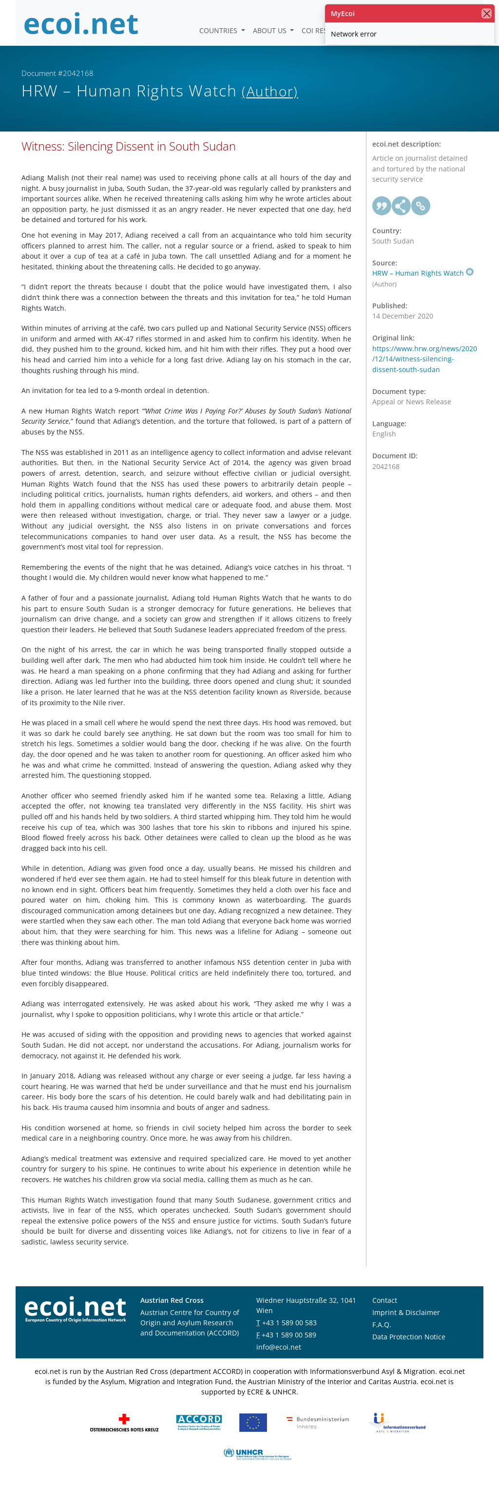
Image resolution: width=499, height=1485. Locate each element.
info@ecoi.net (278, 1347)
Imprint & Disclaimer (406, 1312)
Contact (384, 1300)
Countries (219, 30)
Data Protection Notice (408, 1336)
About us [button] (270, 30)
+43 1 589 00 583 (289, 1322)
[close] (486, 13)
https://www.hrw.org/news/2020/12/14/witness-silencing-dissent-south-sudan (424, 359)
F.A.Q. (381, 1324)
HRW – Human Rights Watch (423, 273)
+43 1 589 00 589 (289, 1334)
